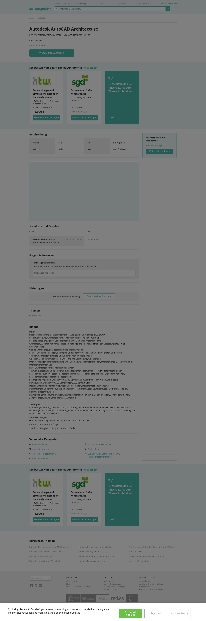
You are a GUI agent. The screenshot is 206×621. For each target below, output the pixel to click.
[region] (103, 612)
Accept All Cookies (130, 613)
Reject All (156, 613)
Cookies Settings (180, 613)
